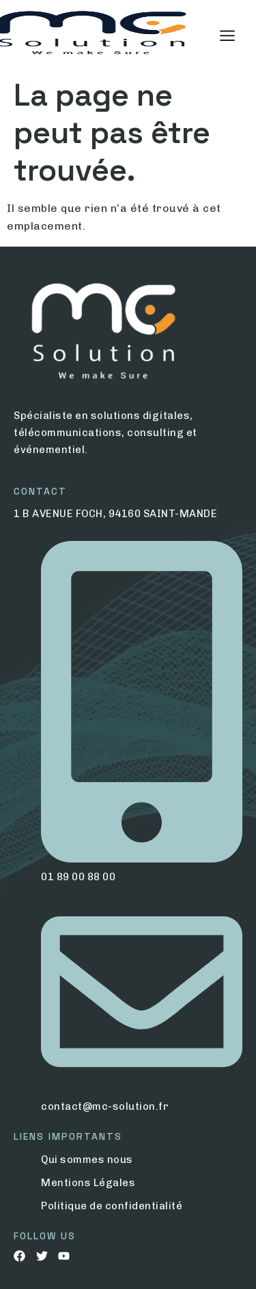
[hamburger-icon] (227, 36)
